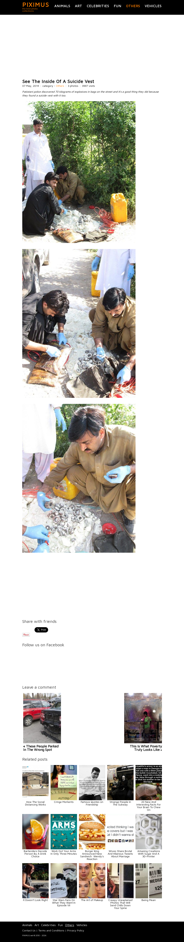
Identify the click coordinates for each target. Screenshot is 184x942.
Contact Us (28, 930)
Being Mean (149, 900)
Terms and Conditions (51, 930)
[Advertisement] (92, 46)
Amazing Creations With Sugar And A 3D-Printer (148, 853)
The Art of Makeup (92, 900)
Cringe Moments (64, 801)
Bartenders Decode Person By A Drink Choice (35, 853)
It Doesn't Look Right (35, 900)
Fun (117, 6)
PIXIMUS (35, 4)
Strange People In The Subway (120, 803)
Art (78, 6)
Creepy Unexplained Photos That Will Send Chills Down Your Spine (120, 903)
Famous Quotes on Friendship (92, 803)
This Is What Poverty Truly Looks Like (146, 748)
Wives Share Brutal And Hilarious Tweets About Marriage (120, 853)
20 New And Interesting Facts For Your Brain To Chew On (148, 805)
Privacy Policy (75, 930)
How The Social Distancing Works (35, 803)
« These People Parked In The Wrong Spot (41, 748)
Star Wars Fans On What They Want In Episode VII (63, 902)
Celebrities (98, 6)
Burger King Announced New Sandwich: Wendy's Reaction (92, 855)
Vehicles (153, 6)
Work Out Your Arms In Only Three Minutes (64, 852)
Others (133, 6)
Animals (62, 6)
